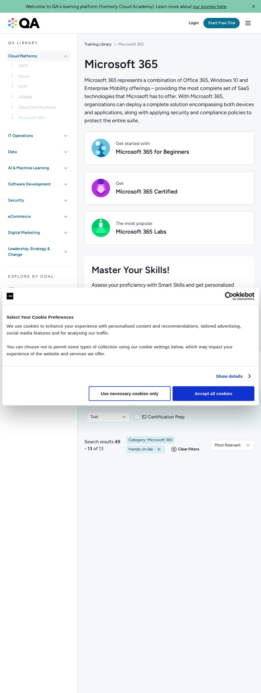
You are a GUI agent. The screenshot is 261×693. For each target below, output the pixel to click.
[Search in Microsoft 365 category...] (157, 278)
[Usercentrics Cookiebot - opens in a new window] (229, 296)
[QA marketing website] (34, 650)
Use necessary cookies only (129, 393)
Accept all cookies (213, 393)
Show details (229, 376)
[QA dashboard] (24, 23)
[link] (43, 68)
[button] (253, 6)
